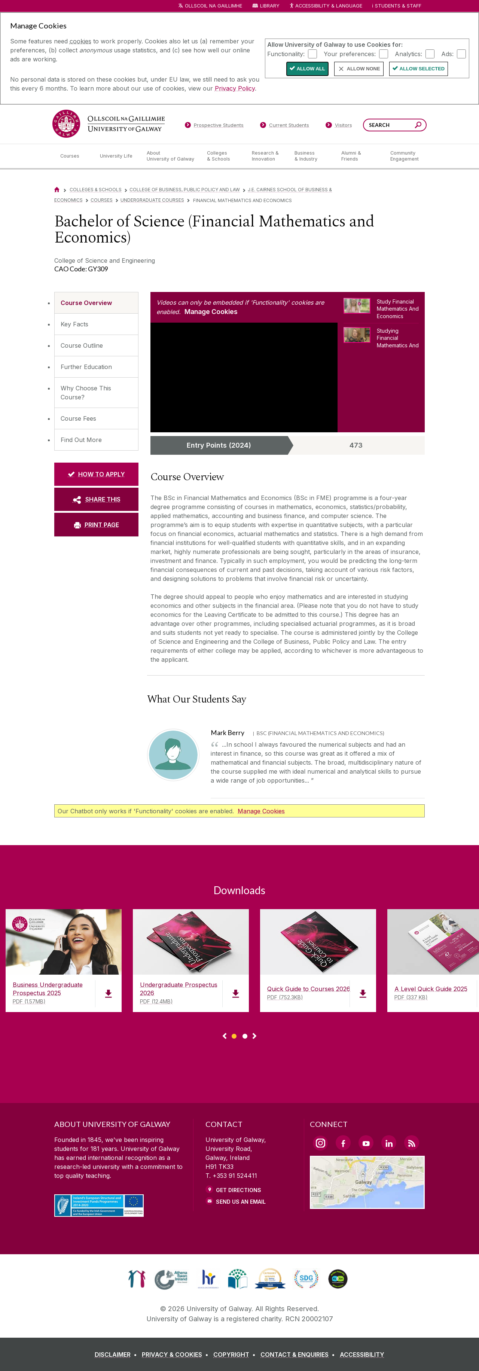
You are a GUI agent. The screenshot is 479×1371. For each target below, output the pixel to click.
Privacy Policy (235, 88)
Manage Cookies (211, 312)
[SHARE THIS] (96, 499)
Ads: (447, 53)
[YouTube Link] (366, 1142)
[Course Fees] (96, 418)
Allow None (363, 68)
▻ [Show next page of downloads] (254, 1036)
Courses (102, 200)
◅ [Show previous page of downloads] (225, 1036)
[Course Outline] (96, 345)
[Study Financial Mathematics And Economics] (381, 310)
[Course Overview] (96, 302)
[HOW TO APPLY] (96, 474)
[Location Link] (367, 1204)
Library (270, 6)
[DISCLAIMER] (117, 1354)
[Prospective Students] (214, 126)
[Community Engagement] (404, 156)
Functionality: (286, 53)
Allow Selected (422, 68)
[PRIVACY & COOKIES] (176, 1354)
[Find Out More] (96, 439)
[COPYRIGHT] (236, 1354)
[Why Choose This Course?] (96, 393)
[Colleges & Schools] (223, 156)
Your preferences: (350, 53)
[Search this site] (418, 126)
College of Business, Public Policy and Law (184, 189)
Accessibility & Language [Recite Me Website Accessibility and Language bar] (325, 6)
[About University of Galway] (171, 156)
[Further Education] (96, 366)
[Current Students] (285, 126)
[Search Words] (395, 125)
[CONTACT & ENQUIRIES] (299, 1354)
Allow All (311, 68)
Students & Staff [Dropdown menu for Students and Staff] (398, 6)
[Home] (57, 189)
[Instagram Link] (320, 1143)
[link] (136, 1279)
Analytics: (408, 53)
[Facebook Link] (343, 1142)
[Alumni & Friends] (359, 156)
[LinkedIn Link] (388, 1142)
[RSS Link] (411, 1142)
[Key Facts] (96, 324)
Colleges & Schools (96, 189)
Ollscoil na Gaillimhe (213, 6)
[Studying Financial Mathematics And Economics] (381, 337)
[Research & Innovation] (267, 156)
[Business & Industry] (312, 156)
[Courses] (74, 156)
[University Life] (117, 156)
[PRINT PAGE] (96, 524)
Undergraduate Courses (152, 200)
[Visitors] (338, 126)
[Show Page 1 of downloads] (234, 1035)
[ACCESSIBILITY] (362, 1354)
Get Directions (238, 1190)
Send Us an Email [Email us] (241, 1201)
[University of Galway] (108, 124)
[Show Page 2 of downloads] (245, 1035)
